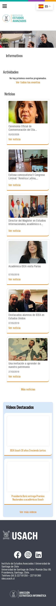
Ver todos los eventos (28, 82)
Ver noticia (14, 139)
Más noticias (28, 389)
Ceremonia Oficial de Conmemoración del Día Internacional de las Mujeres (24, 130)
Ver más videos (28, 512)
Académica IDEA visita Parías (25, 266)
